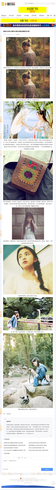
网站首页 (3, 15)
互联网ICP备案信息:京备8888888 (29, 478)
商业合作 (32, 481)
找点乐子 (18, 34)
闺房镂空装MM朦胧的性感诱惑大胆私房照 (13, 442)
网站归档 (37, 481)
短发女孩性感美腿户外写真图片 (11, 447)
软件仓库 (12, 15)
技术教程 (27, 15)
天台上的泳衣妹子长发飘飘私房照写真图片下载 (14, 450)
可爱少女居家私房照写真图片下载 (36, 447)
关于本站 (27, 481)
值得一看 (50, 15)
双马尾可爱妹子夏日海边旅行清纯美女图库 (38, 450)
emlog (30, 482)
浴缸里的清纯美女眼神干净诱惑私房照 (37, 442)
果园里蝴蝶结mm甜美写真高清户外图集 (38, 445)
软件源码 (35, 15)
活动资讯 (20, 15)
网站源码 (42, 15)
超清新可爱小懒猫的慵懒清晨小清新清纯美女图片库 (15, 445)
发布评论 (47, 469)
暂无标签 (9, 413)
